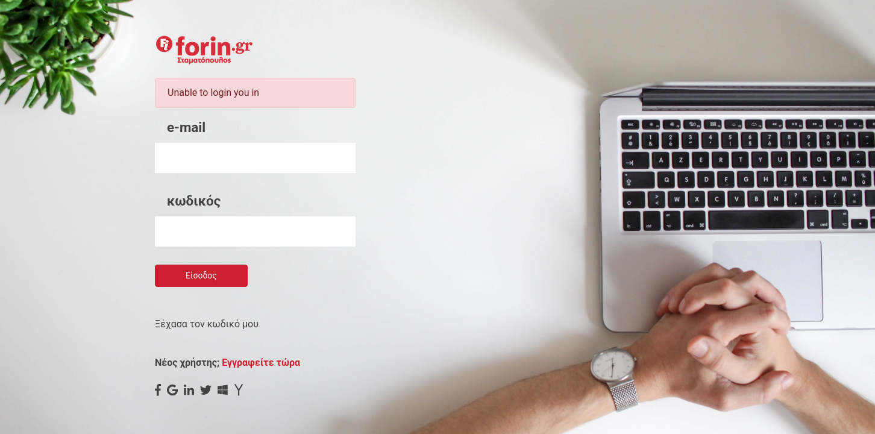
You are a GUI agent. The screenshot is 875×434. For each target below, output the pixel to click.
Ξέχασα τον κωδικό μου (207, 324)
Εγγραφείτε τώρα (261, 362)
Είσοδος (201, 275)
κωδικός (194, 201)
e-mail (186, 127)
